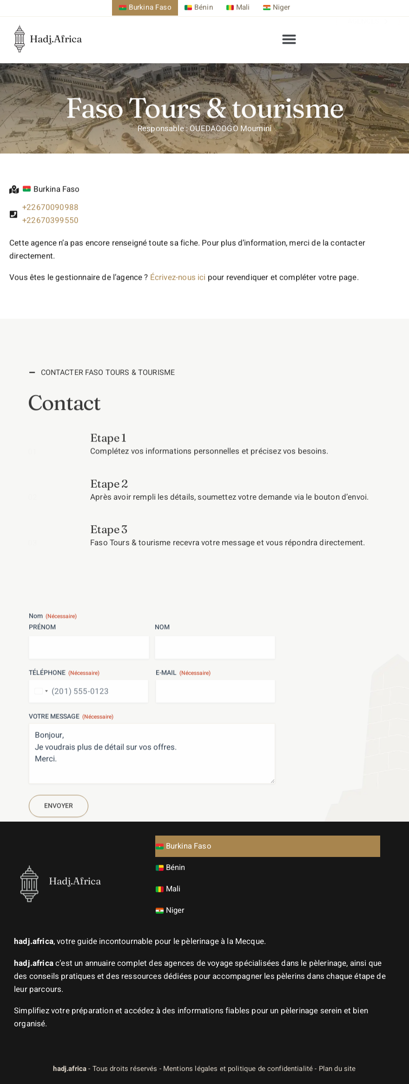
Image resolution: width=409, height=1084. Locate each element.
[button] (289, 34)
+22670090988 (50, 216)
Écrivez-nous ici (178, 289)
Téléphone (64, 785)
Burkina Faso (184, 846)
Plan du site (337, 1068)
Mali (168, 889)
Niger (170, 910)
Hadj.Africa (56, 28)
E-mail (183, 785)
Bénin (171, 867)
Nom (162, 739)
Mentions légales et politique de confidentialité (238, 1068)
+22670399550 (50, 229)
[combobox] (40, 803)
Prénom (42, 739)
